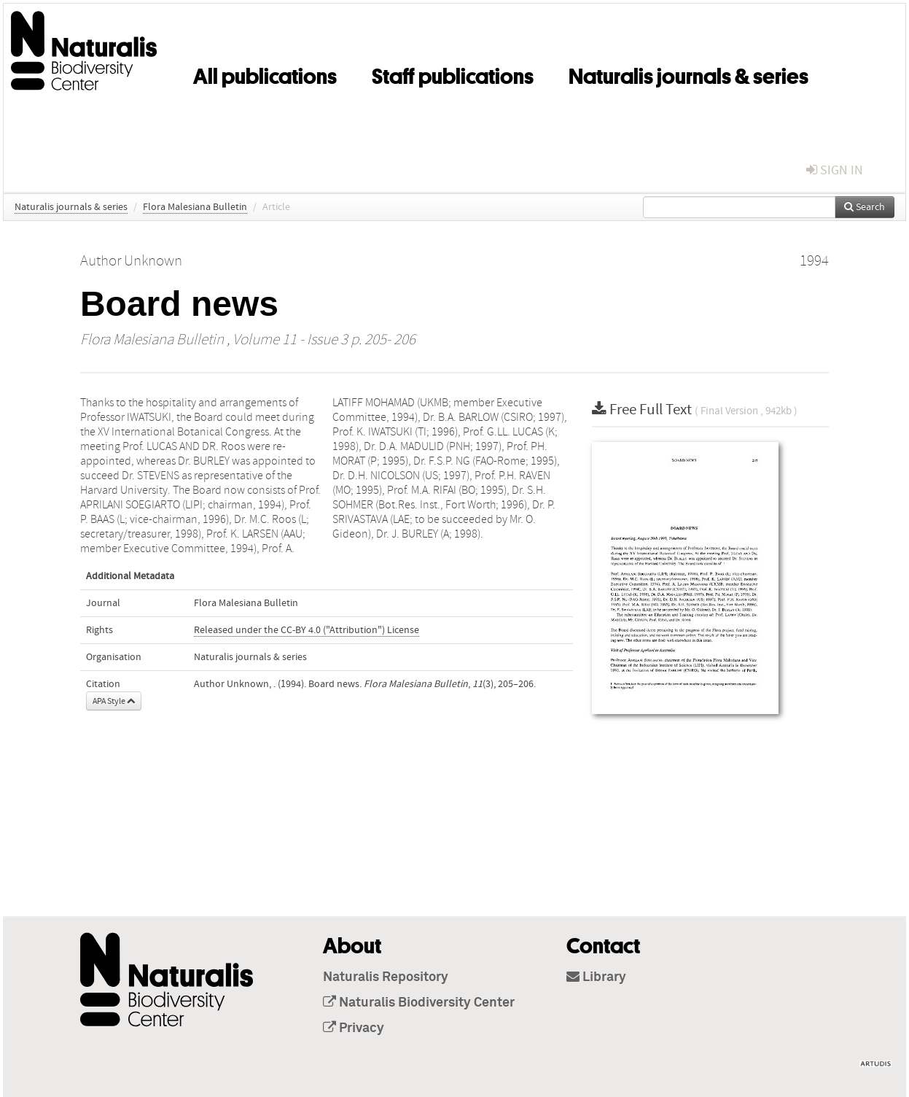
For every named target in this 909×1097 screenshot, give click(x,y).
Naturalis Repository (385, 977)
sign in (834, 170)
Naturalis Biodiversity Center (419, 1002)
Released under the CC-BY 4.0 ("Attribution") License (306, 630)
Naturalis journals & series (688, 73)
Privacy (353, 1028)
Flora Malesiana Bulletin (195, 207)
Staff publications (453, 73)
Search (864, 207)
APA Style (114, 701)
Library (596, 977)
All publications (265, 73)
